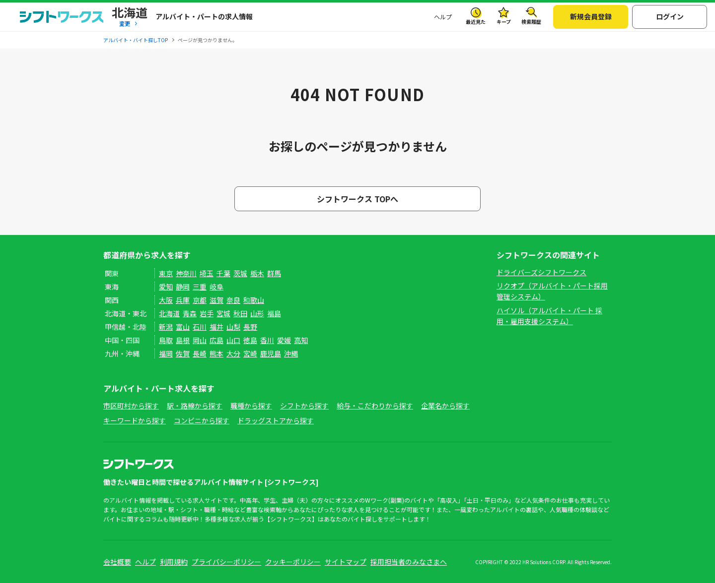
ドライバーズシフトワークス (541, 272)
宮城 (223, 313)
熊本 (216, 353)
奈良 (233, 300)
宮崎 (250, 353)
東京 (166, 273)
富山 (183, 327)
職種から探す (251, 405)
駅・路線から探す (194, 405)
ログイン (670, 16)
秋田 (240, 313)
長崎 (200, 353)
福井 (216, 327)
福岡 (166, 353)
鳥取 (166, 340)
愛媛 (284, 340)
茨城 (240, 273)
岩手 (207, 313)
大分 (233, 353)
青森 (190, 313)
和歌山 (253, 300)
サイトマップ (345, 562)
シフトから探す (304, 405)
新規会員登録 (591, 16)
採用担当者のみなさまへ (408, 562)
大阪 (166, 300)
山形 (257, 313)
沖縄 (291, 353)
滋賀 (216, 300)
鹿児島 (270, 353)
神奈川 (186, 273)
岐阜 (216, 287)
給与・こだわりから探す (375, 405)
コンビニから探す (201, 420)
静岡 (183, 287)
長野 (250, 327)
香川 (267, 340)
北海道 (169, 313)
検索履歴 (531, 21)
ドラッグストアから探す (275, 420)
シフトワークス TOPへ (357, 199)
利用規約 (174, 562)
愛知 (166, 287)
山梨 (233, 327)
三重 (200, 287)
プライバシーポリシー (226, 562)
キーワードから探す (134, 420)
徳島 (250, 340)
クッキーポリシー (293, 562)
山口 (233, 340)
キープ (504, 21)
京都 (200, 300)
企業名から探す (445, 405)
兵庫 (183, 300)
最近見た (476, 21)
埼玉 (207, 273)
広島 (216, 340)
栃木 (257, 273)
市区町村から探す (131, 405)
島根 (183, 340)
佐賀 (183, 353)
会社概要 (117, 562)
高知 (301, 340)
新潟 (166, 327)
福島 (274, 313)
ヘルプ (443, 16)
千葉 (223, 273)
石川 (200, 327)
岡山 (200, 340)
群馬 (274, 273)
